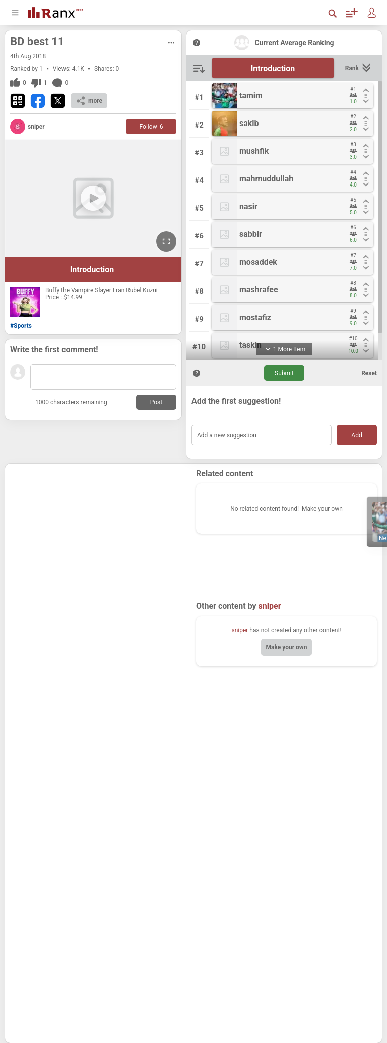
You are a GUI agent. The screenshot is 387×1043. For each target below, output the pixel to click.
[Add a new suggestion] (261, 435)
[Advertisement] (100, 532)
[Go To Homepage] (55, 11)
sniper (239, 630)
